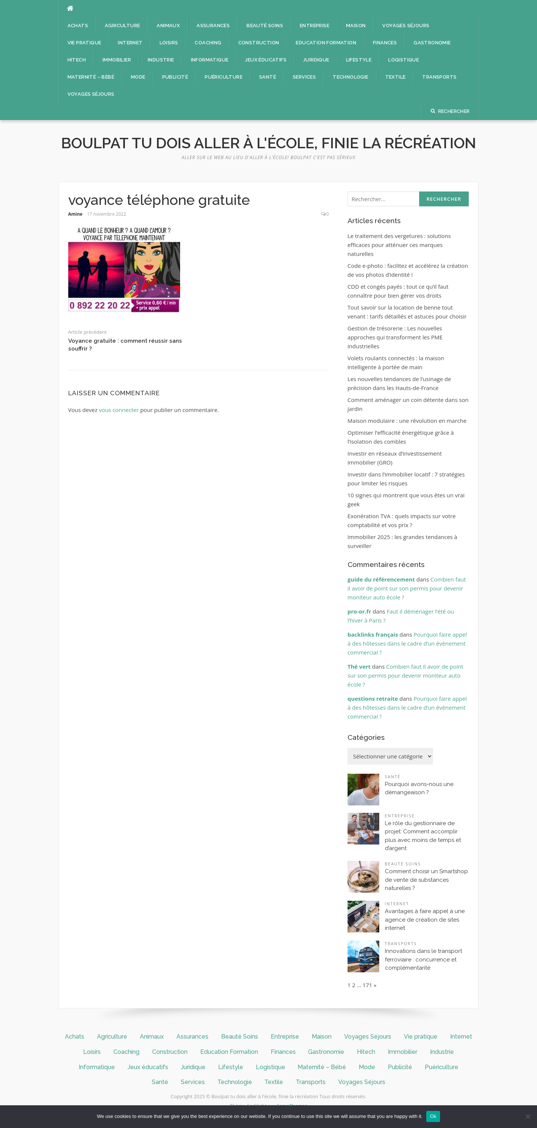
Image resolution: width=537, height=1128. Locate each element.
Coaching (208, 42)
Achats (77, 25)
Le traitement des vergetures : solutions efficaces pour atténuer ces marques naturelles (399, 244)
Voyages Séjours (405, 25)
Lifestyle (359, 60)
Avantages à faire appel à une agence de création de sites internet (425, 919)
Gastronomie (432, 42)
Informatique (210, 60)
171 (367, 985)
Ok (433, 1116)
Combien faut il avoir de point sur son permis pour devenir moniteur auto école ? (407, 588)
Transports (439, 77)
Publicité (175, 77)
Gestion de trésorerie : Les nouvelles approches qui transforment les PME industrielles (395, 337)
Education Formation (326, 42)
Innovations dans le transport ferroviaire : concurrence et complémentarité (423, 959)
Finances (385, 42)
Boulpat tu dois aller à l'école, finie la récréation (268, 143)
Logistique (403, 60)
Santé (267, 77)
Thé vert (359, 666)
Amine (75, 214)
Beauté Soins (264, 25)
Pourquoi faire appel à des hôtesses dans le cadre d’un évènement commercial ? (407, 643)
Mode (138, 77)
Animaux (168, 25)
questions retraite (373, 698)
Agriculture (122, 25)
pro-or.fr (359, 611)
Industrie (161, 60)
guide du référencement (381, 579)
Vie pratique (84, 42)
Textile (395, 77)
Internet (130, 42)
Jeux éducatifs (265, 60)
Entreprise (314, 25)
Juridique (316, 60)
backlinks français (373, 634)
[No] (527, 1116)
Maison (355, 25)
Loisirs (169, 42)
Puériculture (223, 77)
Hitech (76, 60)
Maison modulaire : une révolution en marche (407, 420)
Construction (258, 42)
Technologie (350, 77)
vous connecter (119, 410)
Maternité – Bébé (90, 77)
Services (304, 77)
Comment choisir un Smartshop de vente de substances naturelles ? (426, 879)
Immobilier (117, 60)
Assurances (213, 25)
